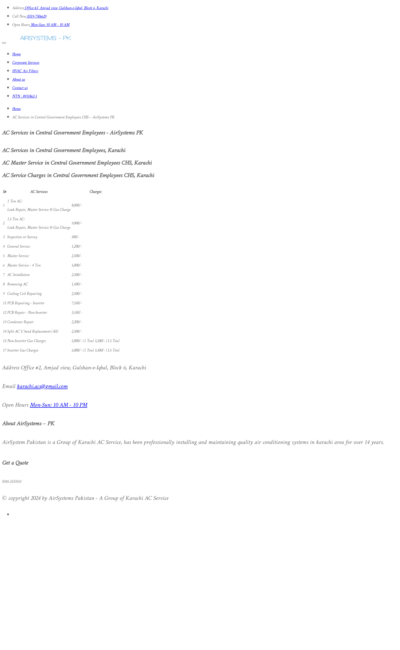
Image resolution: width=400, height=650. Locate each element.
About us (18, 80)
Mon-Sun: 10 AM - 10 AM (50, 25)
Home (16, 54)
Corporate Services (25, 63)
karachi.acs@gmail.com (42, 386)
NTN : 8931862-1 (24, 96)
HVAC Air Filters (25, 71)
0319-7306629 (36, 17)
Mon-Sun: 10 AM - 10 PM (58, 405)
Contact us (20, 88)
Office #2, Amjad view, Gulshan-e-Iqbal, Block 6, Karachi (66, 8)
